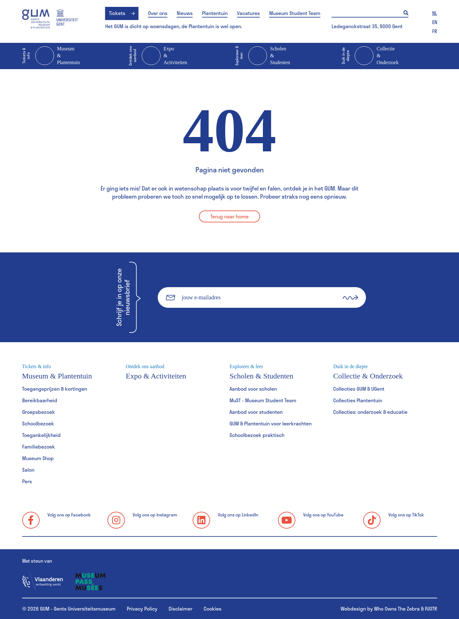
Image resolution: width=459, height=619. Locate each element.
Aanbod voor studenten (256, 412)
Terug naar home (229, 216)
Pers (27, 481)
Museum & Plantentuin (51, 56)
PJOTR (431, 608)
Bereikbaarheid (39, 400)
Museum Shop (38, 458)
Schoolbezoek (38, 423)
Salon (28, 470)
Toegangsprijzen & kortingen (54, 389)
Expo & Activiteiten (158, 56)
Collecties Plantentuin (357, 400)
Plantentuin (215, 13)
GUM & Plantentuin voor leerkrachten (271, 423)
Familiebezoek (38, 446)
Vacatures (248, 13)
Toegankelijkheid (41, 435)
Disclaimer (180, 608)
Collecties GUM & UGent (358, 389)
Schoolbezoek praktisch (257, 435)
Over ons (157, 13)
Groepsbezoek (38, 412)
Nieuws (185, 13)
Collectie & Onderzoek (370, 56)
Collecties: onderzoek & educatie (370, 412)
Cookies (212, 608)
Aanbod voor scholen (253, 389)
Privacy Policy (142, 608)
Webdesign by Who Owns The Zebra (380, 608)
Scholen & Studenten (262, 56)
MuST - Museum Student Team (263, 400)
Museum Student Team (294, 13)
